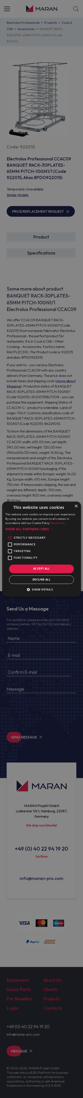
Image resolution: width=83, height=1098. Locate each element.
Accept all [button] (41, 569)
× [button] (76, 506)
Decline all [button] (41, 579)
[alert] (41, 549)
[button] (41, 529)
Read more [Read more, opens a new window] (58, 523)
